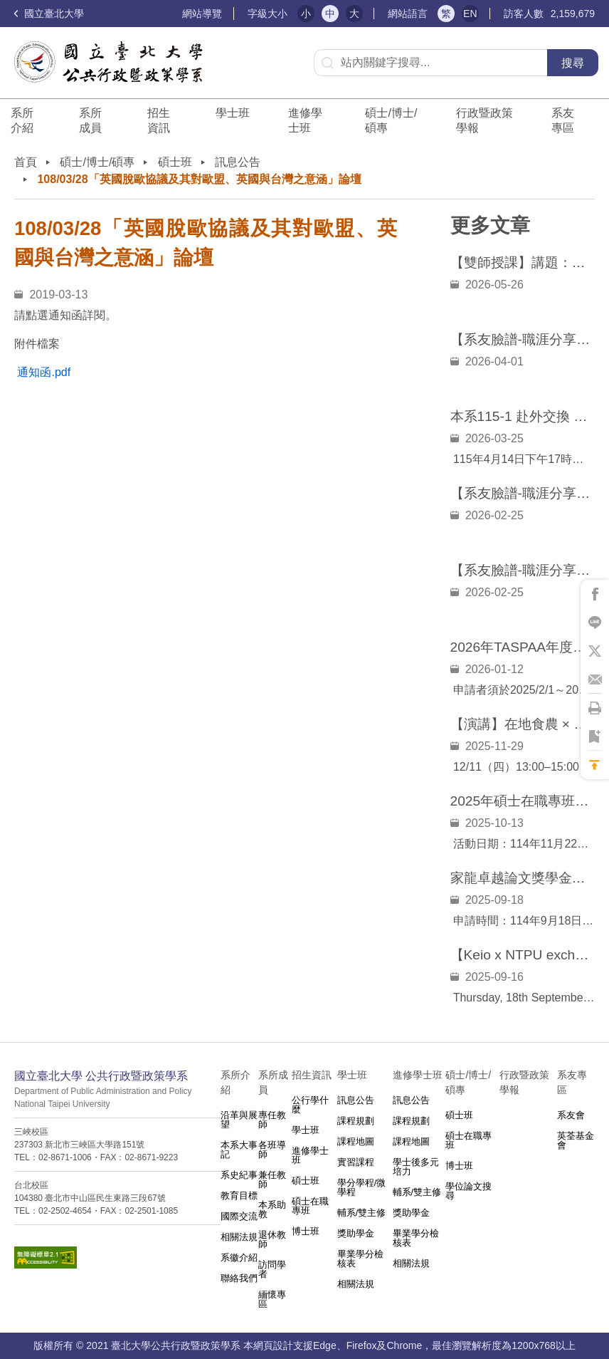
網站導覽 (202, 13)
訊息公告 (237, 162)
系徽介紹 (239, 1257)
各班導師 (272, 1150)
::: (176, 14)
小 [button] (306, 13)
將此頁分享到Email (595, 679)
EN (470, 13)
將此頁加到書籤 (595, 736)
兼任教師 (272, 1179)
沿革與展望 (239, 1120)
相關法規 (239, 1237)
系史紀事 (239, 1175)
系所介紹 (22, 120)
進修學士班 (305, 120)
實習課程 (355, 1162)
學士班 (305, 1130)
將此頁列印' (595, 708)
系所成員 (90, 120)
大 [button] (354, 13)
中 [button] (330, 13)
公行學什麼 (310, 1105)
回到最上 (595, 765)
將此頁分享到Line (595, 622)
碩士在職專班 (310, 1206)
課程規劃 (355, 1120)
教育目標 (239, 1195)
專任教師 (272, 1120)
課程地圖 (355, 1141)
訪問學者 (272, 1269)
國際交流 (239, 1216)
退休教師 (272, 1239)
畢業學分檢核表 (360, 1259)
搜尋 (572, 63)
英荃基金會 (575, 1140)
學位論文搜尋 (468, 1191)
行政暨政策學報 (484, 120)
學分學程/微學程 (361, 1187)
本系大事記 (239, 1150)
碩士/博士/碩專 (391, 120)
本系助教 (272, 1209)
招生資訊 (158, 120)
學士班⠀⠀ (233, 120)
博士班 (305, 1231)
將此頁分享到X (595, 651)
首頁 (25, 162)
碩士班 (175, 162)
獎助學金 (355, 1233)
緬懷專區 (272, 1299)
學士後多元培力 (416, 1167)
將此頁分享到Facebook (595, 594)
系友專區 (562, 120)
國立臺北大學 (49, 14)
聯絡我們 (239, 1278)
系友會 (571, 1115)
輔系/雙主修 (361, 1212)
